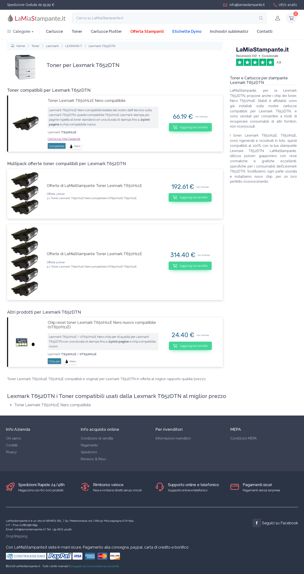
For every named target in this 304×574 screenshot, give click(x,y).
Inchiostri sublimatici (229, 31)
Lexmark (52, 46)
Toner (76, 31)
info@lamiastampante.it (244, 5)
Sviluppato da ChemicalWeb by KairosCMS (94, 566)
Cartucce (54, 31)
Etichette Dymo (186, 31)
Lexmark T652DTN (102, 46)
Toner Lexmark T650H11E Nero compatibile (87, 100)
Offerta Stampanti (147, 31)
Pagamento (89, 445)
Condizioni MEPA (243, 438)
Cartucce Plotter (106, 31)
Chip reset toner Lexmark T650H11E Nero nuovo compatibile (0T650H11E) (102, 324)
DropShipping (16, 536)
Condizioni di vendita (97, 438)
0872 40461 (285, 5)
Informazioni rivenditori (173, 438)
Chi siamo (13, 438)
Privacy (11, 452)
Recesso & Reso (93, 459)
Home (18, 46)
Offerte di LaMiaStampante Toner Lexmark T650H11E (94, 185)
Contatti (264, 31)
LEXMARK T (73, 46)
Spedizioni (89, 452)
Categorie (18, 31)
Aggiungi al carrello (190, 127)
